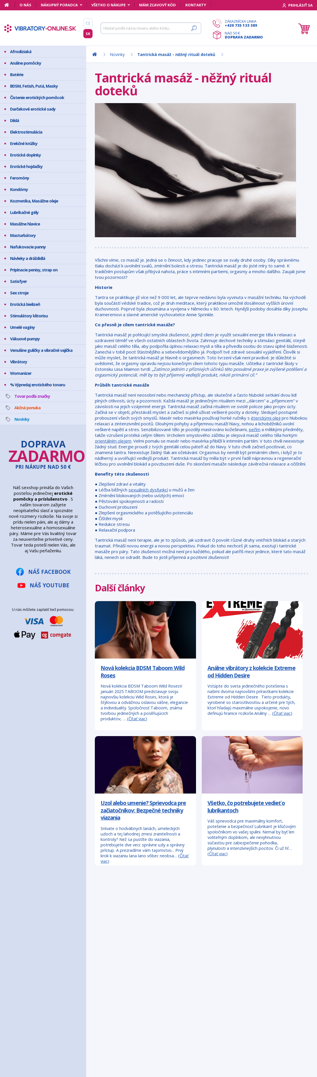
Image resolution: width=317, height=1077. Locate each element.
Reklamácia (28, 946)
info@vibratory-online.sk (145, 949)
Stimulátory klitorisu (29, 316)
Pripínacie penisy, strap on (33, 270)
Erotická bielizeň (25, 304)
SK (88, 33)
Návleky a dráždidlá (27, 258)
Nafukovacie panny (28, 247)
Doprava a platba (34, 939)
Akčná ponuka (27, 407)
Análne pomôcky (25, 63)
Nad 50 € (244, 35)
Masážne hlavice (25, 224)
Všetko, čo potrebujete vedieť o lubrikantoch (246, 806)
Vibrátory (18, 361)
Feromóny (19, 178)
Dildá (14, 120)
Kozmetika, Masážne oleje (34, 201)
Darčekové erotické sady (32, 109)
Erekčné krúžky (23, 143)
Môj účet (25, 917)
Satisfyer (18, 281)
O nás (25, 4)
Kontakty (195, 4)
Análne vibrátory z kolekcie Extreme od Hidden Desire (251, 671)
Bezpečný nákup (32, 932)
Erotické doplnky (25, 155)
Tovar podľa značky (32, 396)
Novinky (21, 419)
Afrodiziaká (20, 51)
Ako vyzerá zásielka (35, 925)
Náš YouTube (49, 585)
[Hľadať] (151, 28)
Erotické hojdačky (26, 166)
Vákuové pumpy (25, 338)
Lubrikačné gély (24, 212)
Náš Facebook (49, 572)
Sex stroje (19, 293)
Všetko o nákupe (108, 4)
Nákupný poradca (59, 4)
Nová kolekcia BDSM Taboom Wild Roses (143, 671)
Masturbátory (23, 235)
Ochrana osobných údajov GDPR (48, 953)
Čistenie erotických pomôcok (37, 97)
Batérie (16, 74)
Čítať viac (137, 718)
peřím (254, 429)
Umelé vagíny (22, 327)
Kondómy (19, 189)
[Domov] (9, 5)
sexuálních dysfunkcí (148, 490)
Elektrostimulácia (26, 132)
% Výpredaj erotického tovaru (37, 384)
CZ (88, 23)
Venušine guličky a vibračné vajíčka (41, 350)
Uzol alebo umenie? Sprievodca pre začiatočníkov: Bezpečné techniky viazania (143, 810)
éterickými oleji (266, 418)
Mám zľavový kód (157, 4)
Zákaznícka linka (244, 23)
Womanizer (20, 373)
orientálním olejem (113, 441)
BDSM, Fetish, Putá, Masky (34, 86)
